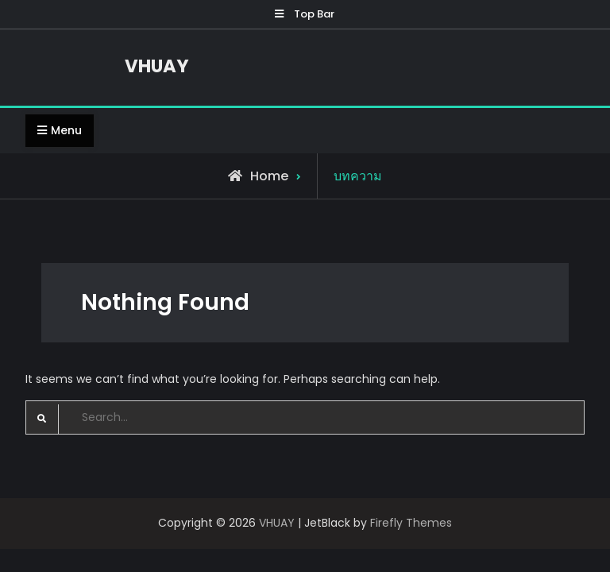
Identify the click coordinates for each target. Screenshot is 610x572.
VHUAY (157, 66)
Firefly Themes (411, 523)
